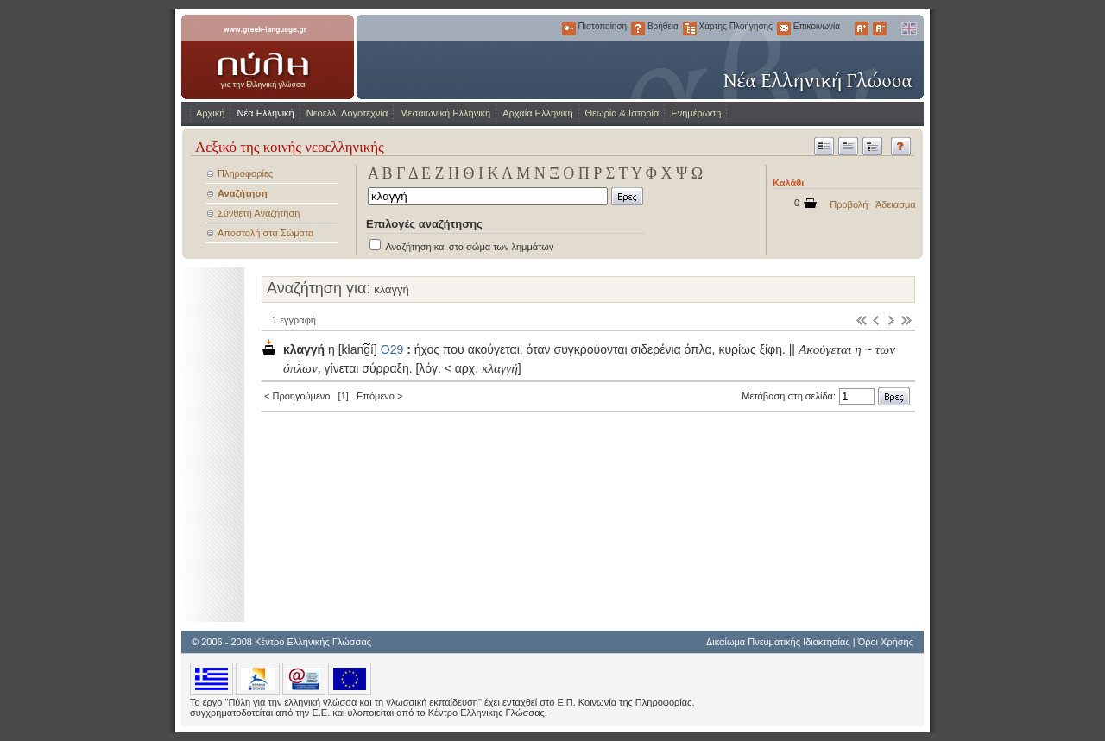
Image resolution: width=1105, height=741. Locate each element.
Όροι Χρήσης (885, 642)
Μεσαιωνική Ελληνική (445, 113)
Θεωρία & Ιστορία (622, 113)
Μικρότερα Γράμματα (880, 28)
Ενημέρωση (696, 113)
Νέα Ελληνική (265, 113)
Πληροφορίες (245, 173)
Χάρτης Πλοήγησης (690, 28)
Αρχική (210, 113)
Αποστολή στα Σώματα (265, 233)
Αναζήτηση (243, 193)
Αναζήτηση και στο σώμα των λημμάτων (469, 247)
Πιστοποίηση (569, 28)
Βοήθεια (638, 28)
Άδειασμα (895, 204)
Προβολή (849, 204)
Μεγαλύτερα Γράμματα (861, 28)
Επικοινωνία (784, 28)
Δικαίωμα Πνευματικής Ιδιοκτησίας (778, 642)
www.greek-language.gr (267, 57)
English (908, 28)
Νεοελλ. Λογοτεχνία (347, 113)
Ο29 (392, 349)
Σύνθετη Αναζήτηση (259, 213)
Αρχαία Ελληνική (537, 113)
